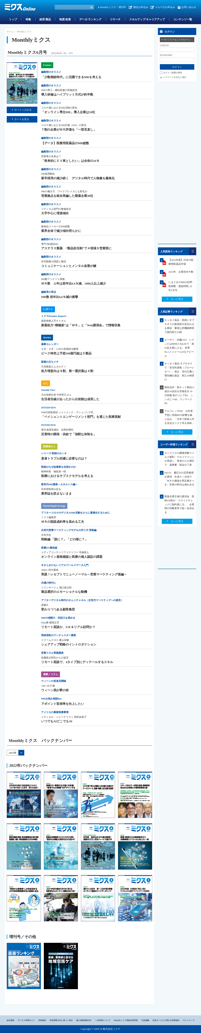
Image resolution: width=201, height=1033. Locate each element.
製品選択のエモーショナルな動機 (64, 591)
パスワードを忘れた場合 (174, 77)
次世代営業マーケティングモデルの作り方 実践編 (68, 530)
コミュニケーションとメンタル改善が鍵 (68, 265)
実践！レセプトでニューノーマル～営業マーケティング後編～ (84, 574)
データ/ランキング (90, 19)
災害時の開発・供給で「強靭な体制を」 (68, 434)
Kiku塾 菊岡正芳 (50, 622)
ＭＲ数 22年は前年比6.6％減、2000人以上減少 (73, 283)
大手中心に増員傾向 (55, 213)
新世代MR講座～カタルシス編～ (59, 484)
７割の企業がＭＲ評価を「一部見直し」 (68, 129)
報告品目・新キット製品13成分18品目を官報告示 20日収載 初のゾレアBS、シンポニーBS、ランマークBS (179, 395)
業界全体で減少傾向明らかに (61, 230)
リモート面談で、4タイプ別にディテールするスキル (77, 662)
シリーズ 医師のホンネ (54, 453)
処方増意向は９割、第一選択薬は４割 (67, 371)
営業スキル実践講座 (52, 652)
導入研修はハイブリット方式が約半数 (67, 94)
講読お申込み (140, 7)
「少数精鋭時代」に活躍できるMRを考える (71, 77)
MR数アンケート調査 (53, 279)
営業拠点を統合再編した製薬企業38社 (67, 195)
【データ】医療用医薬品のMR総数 (65, 143)
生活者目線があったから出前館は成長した (70, 399)
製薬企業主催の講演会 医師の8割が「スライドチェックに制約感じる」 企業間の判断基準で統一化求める (179, 504)
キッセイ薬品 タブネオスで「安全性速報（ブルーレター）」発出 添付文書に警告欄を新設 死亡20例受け (179, 371)
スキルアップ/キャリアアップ (147, 19)
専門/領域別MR (49, 244)
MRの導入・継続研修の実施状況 (59, 90)
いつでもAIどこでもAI (56, 721)
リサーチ (115, 19)
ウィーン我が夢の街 (55, 690)
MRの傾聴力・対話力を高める (58, 617)
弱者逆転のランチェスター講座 (58, 635)
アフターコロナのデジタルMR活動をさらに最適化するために (75, 512)
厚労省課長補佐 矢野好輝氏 (57, 429)
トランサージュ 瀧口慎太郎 (56, 587)
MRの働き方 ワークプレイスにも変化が (64, 191)
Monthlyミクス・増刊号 (113, 7)
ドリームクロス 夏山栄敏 (55, 640)
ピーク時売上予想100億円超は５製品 (66, 353)
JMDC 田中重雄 (49, 569)
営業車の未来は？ (51, 156)
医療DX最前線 (49, 547)
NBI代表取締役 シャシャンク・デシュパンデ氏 (67, 412)
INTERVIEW (48, 407)
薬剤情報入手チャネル (53, 320)
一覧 (192, 251)
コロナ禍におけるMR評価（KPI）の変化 (63, 125)
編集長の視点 (48, 291)
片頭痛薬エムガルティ (53, 366)
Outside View (48, 389)
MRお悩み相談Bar (51, 698)
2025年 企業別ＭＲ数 (180, 271)
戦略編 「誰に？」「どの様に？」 (64, 539)
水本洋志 (46, 534)
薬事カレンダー (50, 344)
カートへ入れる (23, 109)
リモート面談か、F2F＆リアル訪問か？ (68, 627)
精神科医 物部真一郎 (53, 471)
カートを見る (21, 119)
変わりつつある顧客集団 (58, 609)
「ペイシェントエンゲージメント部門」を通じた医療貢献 (81, 416)
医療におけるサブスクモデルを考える (67, 476)
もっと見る (177, 299)
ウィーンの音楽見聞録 (53, 681)
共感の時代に (48, 582)
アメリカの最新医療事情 (55, 712)
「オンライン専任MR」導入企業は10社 (68, 112)
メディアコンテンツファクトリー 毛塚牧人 (65, 552)
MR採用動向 (48, 173)
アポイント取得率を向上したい (62, 703)
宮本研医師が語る (51, 489)
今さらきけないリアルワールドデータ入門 (64, 565)
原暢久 (45, 605)
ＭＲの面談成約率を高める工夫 (62, 521)
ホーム (10, 31)
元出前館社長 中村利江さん (56, 394)
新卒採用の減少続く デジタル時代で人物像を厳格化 (78, 178)
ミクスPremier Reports (53, 316)
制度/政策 (65, 19)
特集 (28, 19)
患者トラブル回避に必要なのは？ (64, 458)
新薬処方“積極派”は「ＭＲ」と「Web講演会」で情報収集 (80, 325)
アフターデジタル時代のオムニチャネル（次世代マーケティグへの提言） (82, 600)
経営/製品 (45, 19)
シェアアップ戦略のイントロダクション (68, 644)
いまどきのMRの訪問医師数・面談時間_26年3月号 (180, 286)
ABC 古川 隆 (48, 685)
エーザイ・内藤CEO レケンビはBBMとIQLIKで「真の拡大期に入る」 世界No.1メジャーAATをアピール (179, 347)
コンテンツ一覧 (182, 19)
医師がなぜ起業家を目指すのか (58, 466)
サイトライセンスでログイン (177, 39)
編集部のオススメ (51, 71)
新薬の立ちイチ (50, 361)
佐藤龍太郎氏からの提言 (55, 657)
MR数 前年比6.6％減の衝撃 (59, 297)
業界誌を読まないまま (56, 493)
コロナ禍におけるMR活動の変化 (59, 107)
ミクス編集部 (48, 517)
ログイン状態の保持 (172, 72)
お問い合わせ (188, 7)
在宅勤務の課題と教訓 (53, 261)
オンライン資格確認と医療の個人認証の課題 (71, 556)
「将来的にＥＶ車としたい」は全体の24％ (70, 160)
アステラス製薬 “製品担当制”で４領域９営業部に (76, 248)
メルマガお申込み (165, 7)
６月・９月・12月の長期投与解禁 (59, 349)
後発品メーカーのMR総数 (55, 226)
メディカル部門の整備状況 (56, 209)
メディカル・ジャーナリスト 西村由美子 (64, 717)
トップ (13, 19)
